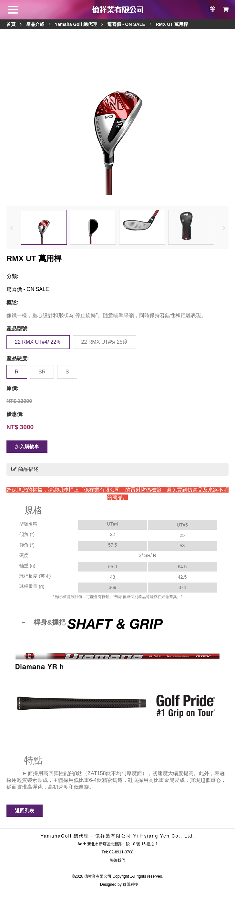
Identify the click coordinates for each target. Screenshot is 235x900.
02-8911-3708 (121, 852)
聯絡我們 (117, 860)
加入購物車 (27, 446)
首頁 (10, 24)
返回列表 (24, 810)
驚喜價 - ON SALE (126, 24)
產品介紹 (35, 24)
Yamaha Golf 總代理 (76, 24)
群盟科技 (130, 884)
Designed (108, 884)
